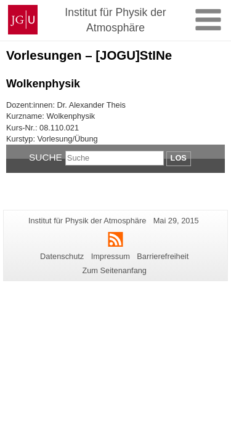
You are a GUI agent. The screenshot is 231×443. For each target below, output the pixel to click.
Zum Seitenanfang (114, 270)
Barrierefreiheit (162, 256)
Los (179, 157)
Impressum (110, 256)
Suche (45, 157)
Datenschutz (62, 256)
